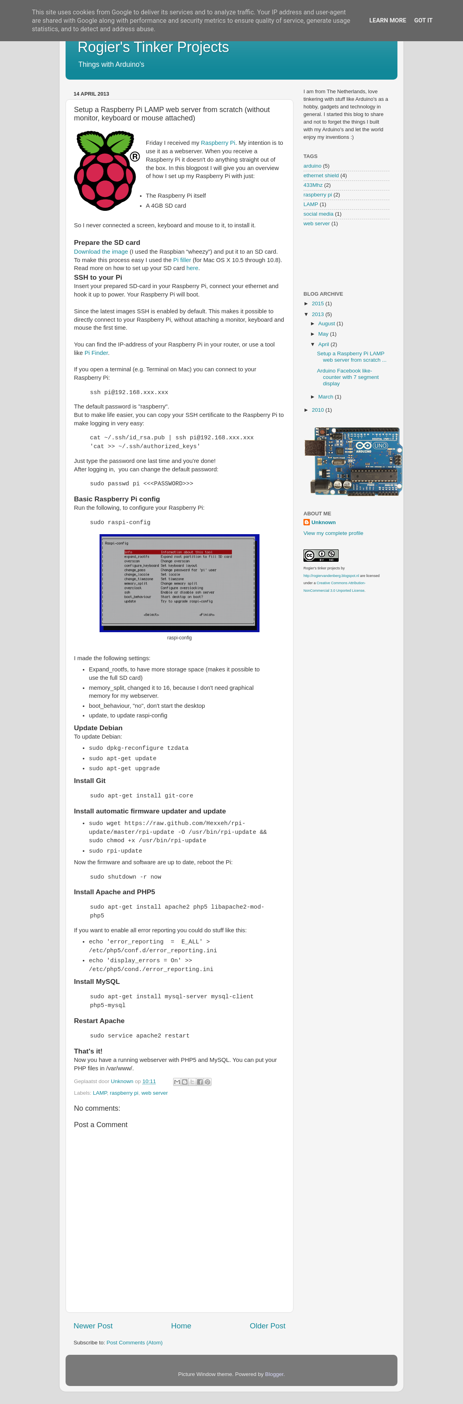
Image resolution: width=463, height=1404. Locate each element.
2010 (318, 410)
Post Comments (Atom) (135, 1343)
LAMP (100, 1093)
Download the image (101, 251)
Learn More (387, 20)
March (326, 397)
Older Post (267, 1326)
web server (155, 1093)
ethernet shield (321, 175)
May (324, 334)
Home (181, 1326)
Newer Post (93, 1326)
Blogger (274, 1374)
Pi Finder (96, 353)
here (192, 268)
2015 (318, 303)
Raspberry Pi (218, 143)
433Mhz (313, 185)
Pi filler (182, 260)
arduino (312, 166)
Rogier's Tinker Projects (153, 47)
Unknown (323, 522)
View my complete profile (333, 533)
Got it (423, 20)
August (327, 323)
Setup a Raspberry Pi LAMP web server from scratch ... (352, 356)
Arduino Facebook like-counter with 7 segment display (348, 377)
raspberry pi (124, 1093)
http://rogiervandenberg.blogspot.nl (331, 576)
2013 (318, 314)
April (324, 344)
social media (318, 214)
